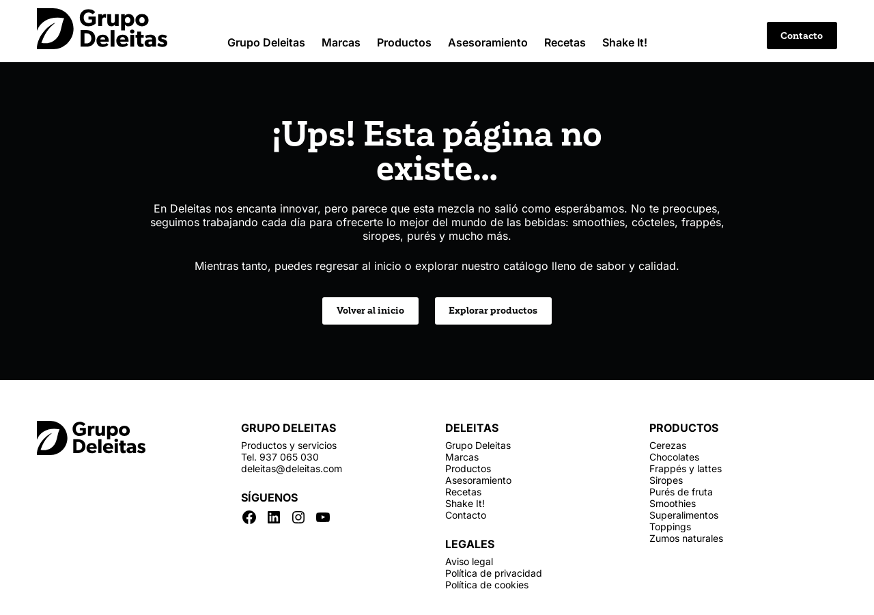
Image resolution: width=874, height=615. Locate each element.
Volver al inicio (370, 310)
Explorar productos (493, 310)
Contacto (801, 36)
